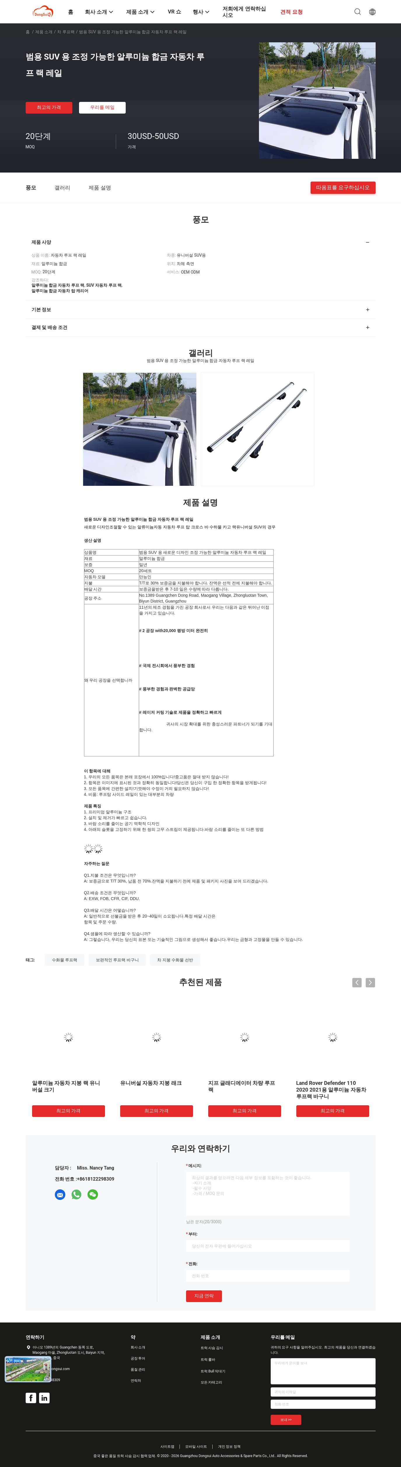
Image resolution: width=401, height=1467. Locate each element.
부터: (193, 1234)
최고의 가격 (49, 107)
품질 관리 (138, 1369)
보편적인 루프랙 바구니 (117, 960)
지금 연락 (204, 1296)
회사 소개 (138, 1347)
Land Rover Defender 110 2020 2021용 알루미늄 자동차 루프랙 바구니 (331, 1089)
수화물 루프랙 (64, 960)
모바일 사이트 (196, 1447)
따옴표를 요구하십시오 (343, 187)
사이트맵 (167, 1447)
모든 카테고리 (212, 1382)
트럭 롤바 (208, 1360)
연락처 (136, 1381)
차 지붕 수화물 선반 (175, 960)
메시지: (195, 1165)
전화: (193, 1263)
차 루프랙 (65, 31)
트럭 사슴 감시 (212, 1348)
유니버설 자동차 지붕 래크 (151, 1083)
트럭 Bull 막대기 (213, 1371)
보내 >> (286, 1420)
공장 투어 (138, 1358)
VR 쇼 (174, 11)
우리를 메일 (102, 107)
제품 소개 (43, 31)
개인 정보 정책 (229, 1447)
